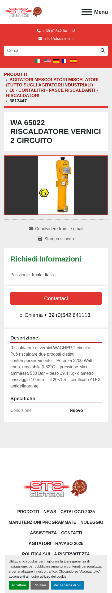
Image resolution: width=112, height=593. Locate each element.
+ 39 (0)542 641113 (59, 31)
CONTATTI (71, 533)
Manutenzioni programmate (42, 522)
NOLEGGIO (91, 522)
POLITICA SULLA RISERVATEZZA (56, 554)
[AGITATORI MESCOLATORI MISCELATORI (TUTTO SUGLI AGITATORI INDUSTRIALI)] (52, 82)
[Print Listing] (56, 239)
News (50, 511)
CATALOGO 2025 (78, 511)
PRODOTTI (28, 511)
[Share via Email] (56, 229)
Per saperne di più (67, 585)
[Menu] (86, 12)
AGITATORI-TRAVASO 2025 (56, 543)
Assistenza (43, 533)
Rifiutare (39, 585)
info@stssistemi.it (58, 38)
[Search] (50, 51)
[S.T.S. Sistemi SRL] (56, 488)
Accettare (19, 585)
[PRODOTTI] (15, 74)
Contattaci (56, 298)
